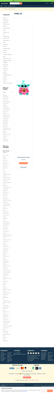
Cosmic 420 (5, 229)
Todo (5, 6)
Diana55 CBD (5, 305)
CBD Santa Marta (6, 115)
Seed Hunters (5, 213)
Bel (3, 299)
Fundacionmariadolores (7, 326)
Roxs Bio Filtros (6, 211)
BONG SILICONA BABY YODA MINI (23, 157)
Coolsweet (5, 180)
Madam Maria (5, 198)
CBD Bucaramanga (6, 134)
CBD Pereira (5, 125)
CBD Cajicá (5, 136)
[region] (27, 390)
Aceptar (50, 390)
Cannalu (4, 313)
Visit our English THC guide (33, 380)
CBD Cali (4, 137)
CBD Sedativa (5, 228)
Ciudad (4, 92)
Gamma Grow (5, 248)
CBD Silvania (5, 98)
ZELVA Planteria (6, 221)
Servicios (5, 81)
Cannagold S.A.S (6, 300)
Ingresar (47, 3)
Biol (3, 169)
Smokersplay (5, 241)
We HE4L (4, 276)
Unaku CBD (5, 268)
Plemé (4, 238)
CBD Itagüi (5, 105)
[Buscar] (21, 3)
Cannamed (5, 324)
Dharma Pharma (6, 231)
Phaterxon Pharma (6, 236)
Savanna (4, 283)
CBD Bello (5, 132)
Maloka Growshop (23, 167)
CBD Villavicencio (6, 116)
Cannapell (5, 288)
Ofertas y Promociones (7, 83)
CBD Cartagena (6, 110)
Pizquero (4, 206)
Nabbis (4, 329)
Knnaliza (4, 158)
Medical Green (5, 327)
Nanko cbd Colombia (7, 200)
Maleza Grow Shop (6, 292)
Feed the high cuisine (7, 187)
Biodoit (4, 243)
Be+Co (4, 286)
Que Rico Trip (5, 208)
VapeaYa (4, 216)
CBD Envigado (5, 96)
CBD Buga (5, 95)
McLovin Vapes (6, 155)
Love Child (5, 197)
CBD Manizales (6, 120)
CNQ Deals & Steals (6, 179)
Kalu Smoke (5, 193)
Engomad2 (5, 185)
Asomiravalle (5, 332)
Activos (4, 310)
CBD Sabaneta (5, 103)
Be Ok (4, 284)
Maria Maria (5, 252)
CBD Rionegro (5, 141)
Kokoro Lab (5, 195)
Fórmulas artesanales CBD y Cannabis (6, 48)
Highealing (5, 190)
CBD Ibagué (5, 126)
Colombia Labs (6, 246)
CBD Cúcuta (5, 111)
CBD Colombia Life (6, 177)
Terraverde (5, 160)
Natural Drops (5, 294)
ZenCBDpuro (5, 340)
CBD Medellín (5, 121)
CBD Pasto (5, 113)
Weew (4, 220)
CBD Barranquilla (6, 108)
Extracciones (5, 44)
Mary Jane (5, 259)
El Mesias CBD (5, 315)
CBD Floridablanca (6, 101)
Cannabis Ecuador (27, 377)
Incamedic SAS (6, 192)
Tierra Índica (5, 161)
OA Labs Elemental (6, 270)
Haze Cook (5, 226)
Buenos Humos (6, 311)
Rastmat (4, 210)
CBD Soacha (5, 100)
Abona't (4, 257)
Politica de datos (27, 391)
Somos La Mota (6, 215)
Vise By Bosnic (6, 319)
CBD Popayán (5, 139)
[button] (7, 92)
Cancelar (43, 390)
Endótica (4, 233)
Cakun (4, 171)
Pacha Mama (5, 331)
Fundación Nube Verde (7, 234)
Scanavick (5, 337)
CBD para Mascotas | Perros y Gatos (7, 28)
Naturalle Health (6, 256)
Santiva (4, 254)
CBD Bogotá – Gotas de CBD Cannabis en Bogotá (7, 130)
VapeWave (5, 218)
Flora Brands (5, 281)
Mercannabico (5, 261)
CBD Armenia (5, 118)
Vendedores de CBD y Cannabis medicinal (6, 151)
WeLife (4, 339)
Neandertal (5, 202)
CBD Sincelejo (5, 106)
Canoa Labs (5, 244)
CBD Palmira (5, 123)
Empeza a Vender (12, 6)
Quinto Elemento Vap (7, 239)
